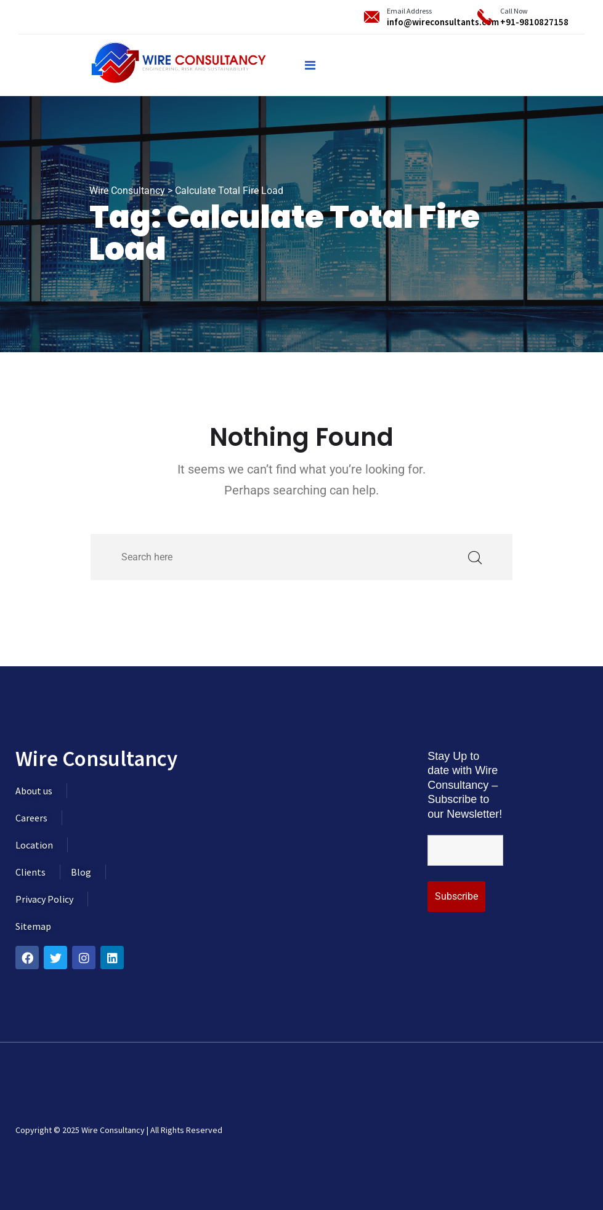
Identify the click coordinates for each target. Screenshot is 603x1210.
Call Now (514, 10)
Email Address (409, 10)
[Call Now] (485, 17)
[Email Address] (371, 17)
